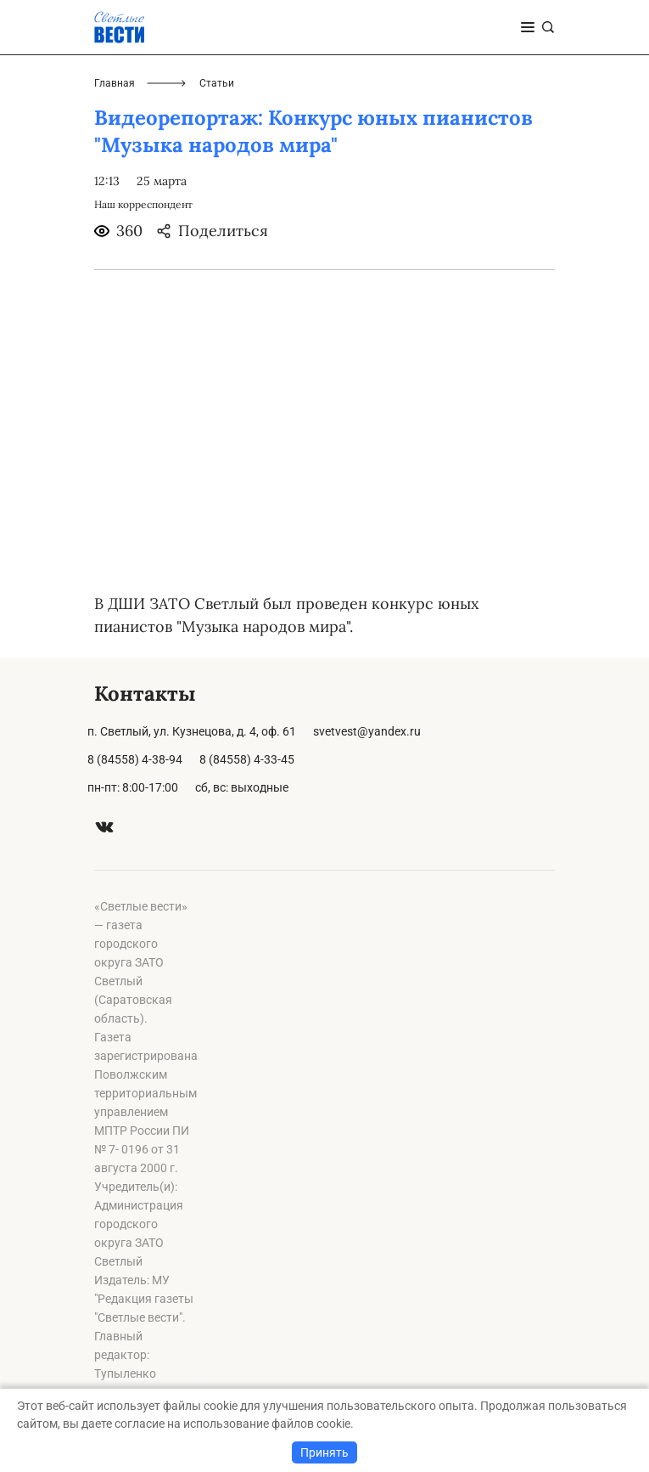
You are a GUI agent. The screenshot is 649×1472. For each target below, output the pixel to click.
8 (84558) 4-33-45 (246, 759)
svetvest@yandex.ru (367, 731)
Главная (114, 83)
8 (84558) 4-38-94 (134, 759)
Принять (324, 1452)
